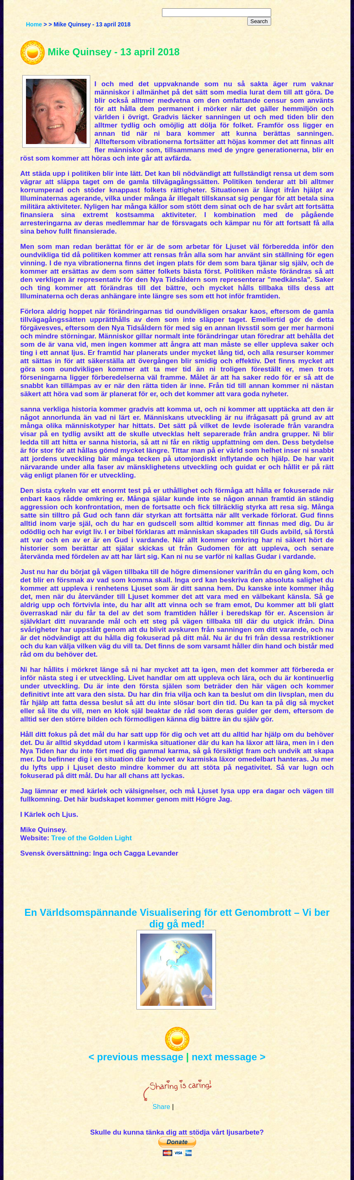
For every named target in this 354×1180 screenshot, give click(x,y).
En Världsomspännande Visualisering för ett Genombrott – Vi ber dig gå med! (177, 918)
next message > (228, 1056)
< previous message (136, 1056)
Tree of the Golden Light (91, 838)
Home (34, 24)
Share (161, 1106)
